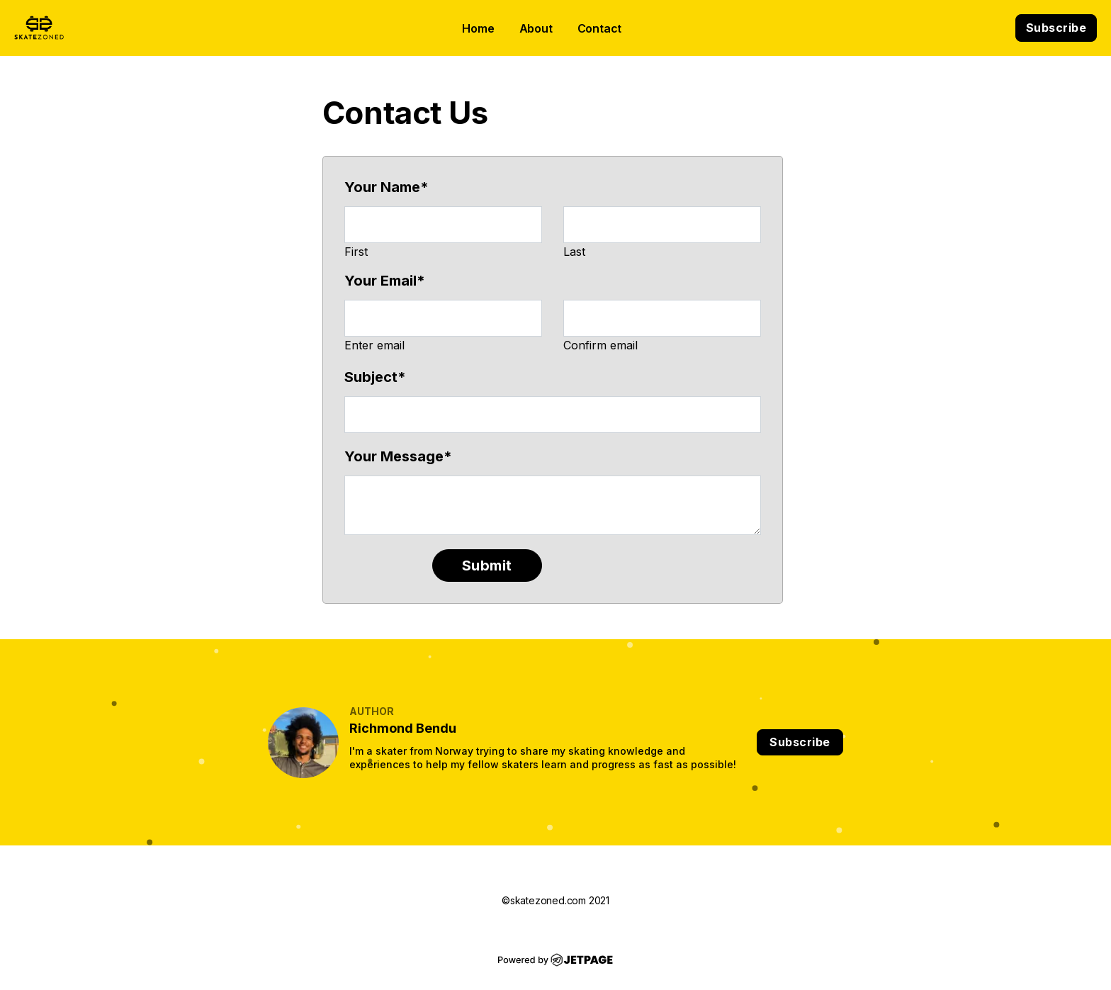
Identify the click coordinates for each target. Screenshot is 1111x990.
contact (599, 28)
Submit (487, 565)
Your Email (384, 280)
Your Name (386, 187)
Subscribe (1056, 28)
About (536, 28)
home (478, 28)
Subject (375, 377)
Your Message (398, 456)
